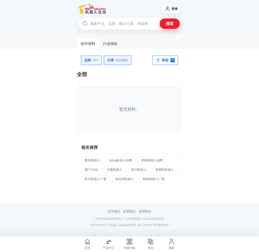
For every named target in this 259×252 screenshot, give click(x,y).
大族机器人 (114, 169)
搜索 (170, 23)
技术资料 (88, 44)
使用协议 (145, 211)
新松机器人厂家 (154, 179)
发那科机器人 (164, 169)
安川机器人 (139, 169)
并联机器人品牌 (152, 160)
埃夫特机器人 (124, 179)
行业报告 (110, 44)
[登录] (171, 9)
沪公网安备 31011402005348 (145, 218)
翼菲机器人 (92, 160)
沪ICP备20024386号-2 (109, 218)
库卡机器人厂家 (95, 179)
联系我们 (129, 211)
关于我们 (114, 211)
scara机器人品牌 (120, 160)
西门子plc (91, 169)
